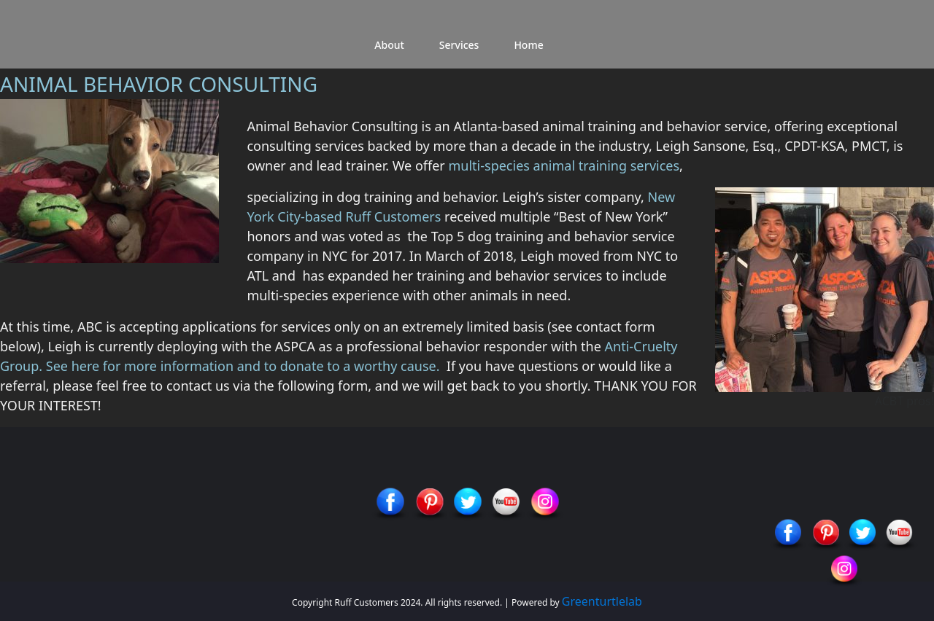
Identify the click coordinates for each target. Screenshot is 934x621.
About (389, 45)
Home (528, 45)
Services (459, 45)
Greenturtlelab (602, 601)
